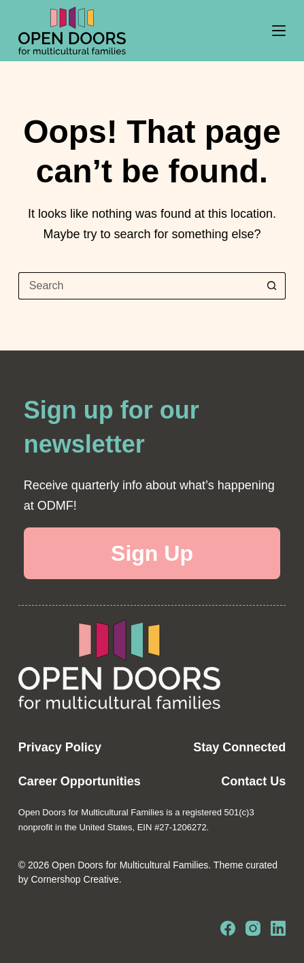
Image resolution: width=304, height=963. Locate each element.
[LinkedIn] (278, 928)
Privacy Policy (59, 747)
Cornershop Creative (75, 879)
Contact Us (253, 781)
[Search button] (272, 285)
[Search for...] (138, 285)
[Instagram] (253, 928)
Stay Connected (239, 747)
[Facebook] (227, 928)
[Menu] (279, 30)
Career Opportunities (79, 781)
